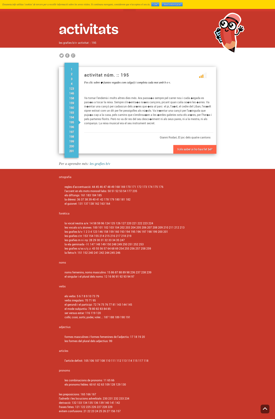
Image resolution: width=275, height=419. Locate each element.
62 (98, 384)
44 (93, 187)
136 (95, 403)
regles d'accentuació (77, 187)
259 (148, 248)
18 (135, 337)
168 (117, 187)
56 (101, 248)
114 (129, 361)
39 (90, 199)
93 (125, 276)
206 (144, 227)
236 (132, 272)
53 (120, 191)
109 (107, 384)
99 (110, 341)
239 (149, 272)
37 (82, 199)
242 (101, 253)
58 (94, 223)
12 (105, 276)
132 (74, 403)
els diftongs (72, 195)
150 (108, 244)
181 (122, 199)
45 (97, 187)
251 (130, 244)
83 (101, 309)
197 (71, 132)
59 (98, 223)
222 (140, 223)
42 (101, 199)
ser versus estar (74, 313)
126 (118, 223)
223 (145, 223)
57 (105, 248)
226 (93, 407)
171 (133, 187)
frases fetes (66, 407)
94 (128, 276)
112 (118, 361)
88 (120, 272)
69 (116, 248)
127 (123, 223)
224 (150, 223)
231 (110, 398)
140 (106, 403)
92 (121, 276)
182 (128, 199)
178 (106, 199)
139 (101, 403)
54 (124, 191)
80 (93, 309)
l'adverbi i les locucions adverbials (80, 398)
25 (100, 411)
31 (102, 240)
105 (86, 361)
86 (112, 272)
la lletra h (70, 253)
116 (87, 313)
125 (112, 223)
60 (91, 384)
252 (135, 244)
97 (132, 276)
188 (111, 317)
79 (97, 296)
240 (90, 253)
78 (89, 309)
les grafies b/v (68, 43)
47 (105, 187)
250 (125, 244)
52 (117, 191)
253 (141, 244)
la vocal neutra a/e (76, 223)
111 (113, 361)
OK (155, 4)
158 (71, 98)
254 (121, 248)
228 (104, 407)
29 (94, 240)
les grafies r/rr (73, 236)
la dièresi (70, 199)
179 (111, 199)
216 (112, 236)
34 (113, 240)
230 (105, 398)
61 (94, 384)
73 (93, 296)
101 (100, 227)
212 (176, 227)
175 (155, 187)
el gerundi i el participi (78, 304)
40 (94, 199)
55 (97, 248)
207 (149, 227)
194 (71, 117)
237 (138, 272)
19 (139, 337)
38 (86, 199)
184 (94, 195)
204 (133, 227)
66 (112, 380)
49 (112, 187)
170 (128, 187)
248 (114, 244)
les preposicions (69, 394)
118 (146, 361)
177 (129, 191)
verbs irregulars (74, 300)
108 (102, 361)
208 (155, 227)
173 (144, 187)
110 (108, 361)
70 (86, 300)
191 (128, 317)
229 (110, 407)
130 (123, 384)
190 (122, 317)
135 (90, 403)
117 (140, 361)
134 (85, 403)
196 (71, 127)
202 (122, 227)
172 (139, 187)
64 (109, 248)
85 (109, 309)
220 (129, 223)
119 (93, 313)
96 (102, 223)
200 (71, 146)
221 (134, 223)
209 (160, 227)
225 (88, 407)
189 (117, 317)
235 (134, 191)
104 (117, 227)
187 (106, 317)
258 (143, 248)
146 (71, 93)
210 (165, 227)
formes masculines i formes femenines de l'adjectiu (97, 337)
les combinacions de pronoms (83, 380)
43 (93, 248)
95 (94, 300)
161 (83, 195)
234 (127, 398)
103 (111, 227)
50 (109, 191)
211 (171, 227)
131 (80, 204)
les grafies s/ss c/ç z (78, 248)
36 (78, 199)
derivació (64, 403)
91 (117, 276)
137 (86, 204)
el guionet (71, 204)
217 (118, 236)
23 (92, 411)
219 (129, 236)
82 (97, 309)
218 (123, 236)
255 (127, 248)
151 (80, 253)
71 (90, 300)
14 (91, 223)
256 (132, 248)
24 (96, 411)
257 (137, 248)
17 (131, 337)
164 (107, 204)
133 (79, 403)
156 (112, 411)
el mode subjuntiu (76, 309)
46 (101, 187)
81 (114, 304)
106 (91, 361)
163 (102, 204)
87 (116, 272)
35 (117, 240)
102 (106, 227)
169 (122, 187)
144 (124, 304)
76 (106, 304)
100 (95, 227)
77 (110, 304)
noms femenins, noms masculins (85, 272)
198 (71, 137)
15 (108, 272)
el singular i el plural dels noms (84, 276)
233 (121, 398)
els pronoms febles (76, 384)
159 (71, 103)
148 (97, 244)
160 (71, 108)
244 (107, 253)
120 (98, 313)
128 (112, 384)
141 (112, 403)
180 (117, 199)
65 (108, 380)
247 (122, 240)
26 (104, 411)
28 (90, 240)
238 (143, 272)
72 (94, 304)
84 (105, 309)
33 (110, 240)
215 (107, 236)
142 (117, 403)
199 (71, 141)
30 (98, 240)
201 (71, 151)
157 (118, 411)
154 (91, 236)
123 (71, 89)
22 (88, 411)
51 (113, 191)
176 (161, 187)
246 (118, 253)
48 (108, 187)
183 (88, 195)
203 (127, 227)
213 (182, 227)
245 (112, 253)
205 (138, 227)
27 (108, 411)
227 (99, 407)
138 (91, 204)
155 (96, 236)
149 (103, 244)
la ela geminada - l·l (77, 244)
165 (83, 394)
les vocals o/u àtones (78, 227)
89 (124, 272)
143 (118, 304)
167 (93, 394)
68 (113, 248)
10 (89, 296)
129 (118, 384)
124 (107, 223)
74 (98, 304)
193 (71, 113)
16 (109, 276)
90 (113, 276)
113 (124, 361)
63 (102, 384)
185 (99, 195)
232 (116, 398)
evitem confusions (70, 411)
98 (128, 272)
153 (85, 236)
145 (129, 304)
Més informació (172, 4)
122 (83, 407)
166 (88, 394)
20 (143, 337)
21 (85, 411)
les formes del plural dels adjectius (86, 341)
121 (77, 407)
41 (97, 199)
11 (105, 380)
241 (96, 253)
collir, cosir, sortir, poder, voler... (83, 317)
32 (106, 240)
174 (150, 187)
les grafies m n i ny (76, 240)
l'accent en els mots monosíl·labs (85, 191)
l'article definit (73, 361)
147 (92, 244)
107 (97, 361)
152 (85, 253)
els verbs (70, 296)
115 (135, 361)
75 (102, 304)
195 (71, 122)
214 (101, 236)
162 (97, 204)
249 (119, 244)
